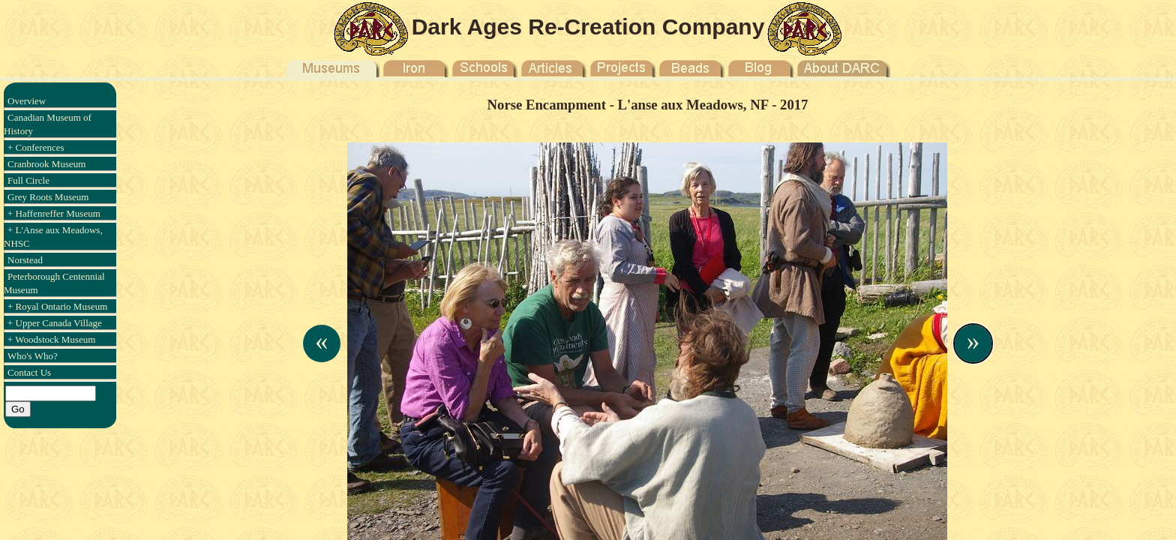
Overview (27, 100)
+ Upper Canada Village (55, 322)
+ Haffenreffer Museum (54, 213)
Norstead (25, 260)
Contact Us (29, 372)
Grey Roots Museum (48, 196)
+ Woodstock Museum (51, 339)
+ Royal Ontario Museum (57, 306)
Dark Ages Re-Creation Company (588, 26)
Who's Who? (33, 356)
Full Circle (29, 180)
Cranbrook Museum (47, 164)
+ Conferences (36, 147)
